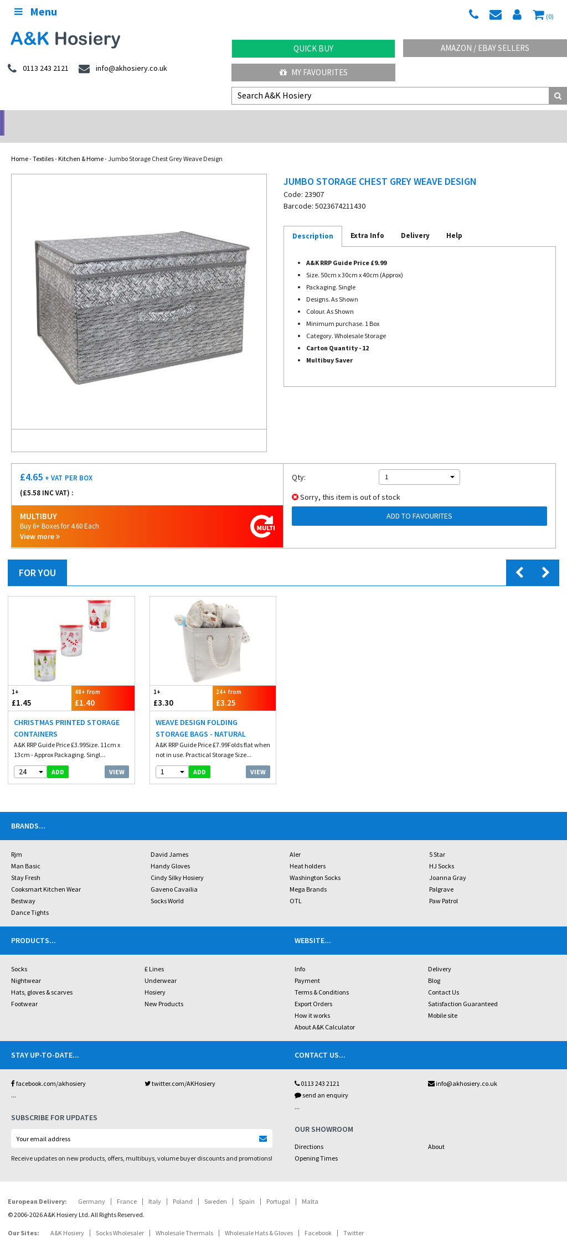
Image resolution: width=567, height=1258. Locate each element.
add (57, 757)
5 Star (437, 840)
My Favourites (314, 72)
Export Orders (313, 989)
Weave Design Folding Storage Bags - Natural (201, 713)
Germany (91, 1187)
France (127, 1187)
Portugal (278, 1187)
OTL (296, 886)
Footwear (24, 989)
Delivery (439, 954)
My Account (213, 119)
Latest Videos (496, 119)
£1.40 (103, 683)
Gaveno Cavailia (174, 875)
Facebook (318, 1218)
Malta (310, 1187)
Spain (247, 1187)
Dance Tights (30, 898)
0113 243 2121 (317, 1069)
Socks (19, 954)
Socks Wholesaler (120, 1218)
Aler (295, 840)
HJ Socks (441, 851)
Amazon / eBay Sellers (485, 48)
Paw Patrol (443, 886)
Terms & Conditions (322, 978)
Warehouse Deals (354, 119)
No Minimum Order (71, 119)
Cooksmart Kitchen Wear (46, 875)
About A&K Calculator (325, 1012)
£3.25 (244, 683)
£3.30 (181, 683)
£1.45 (40, 683)
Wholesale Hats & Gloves (259, 1218)
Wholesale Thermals (184, 1218)
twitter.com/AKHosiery (180, 1069)
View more (40, 522)
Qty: (299, 463)
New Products (164, 989)
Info (300, 954)
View (117, 757)
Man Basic (25, 851)
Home (19, 144)
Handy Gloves (170, 851)
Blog (434, 966)
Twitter (353, 1218)
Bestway (23, 886)
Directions (309, 1132)
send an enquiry (321, 1080)
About (436, 1132)
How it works (312, 1001)
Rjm (16, 840)
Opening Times (316, 1144)
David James (169, 840)
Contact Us (443, 978)
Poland (183, 1187)
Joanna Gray (447, 863)
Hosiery (155, 978)
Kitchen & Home (81, 144)
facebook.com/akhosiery (48, 1069)
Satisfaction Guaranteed (463, 989)
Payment (307, 966)
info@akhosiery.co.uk (462, 1069)
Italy (154, 1187)
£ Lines (154, 954)
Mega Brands (308, 875)
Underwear (161, 966)
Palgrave (441, 875)
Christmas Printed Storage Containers (67, 713)
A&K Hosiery (67, 1218)
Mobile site (442, 1001)
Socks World (167, 886)
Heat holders (308, 851)
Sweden (215, 1187)
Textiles (43, 144)
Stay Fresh (25, 863)
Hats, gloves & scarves (42, 978)
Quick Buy (313, 48)
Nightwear (26, 966)
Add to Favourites (419, 501)
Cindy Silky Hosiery (177, 863)
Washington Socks (315, 863)
